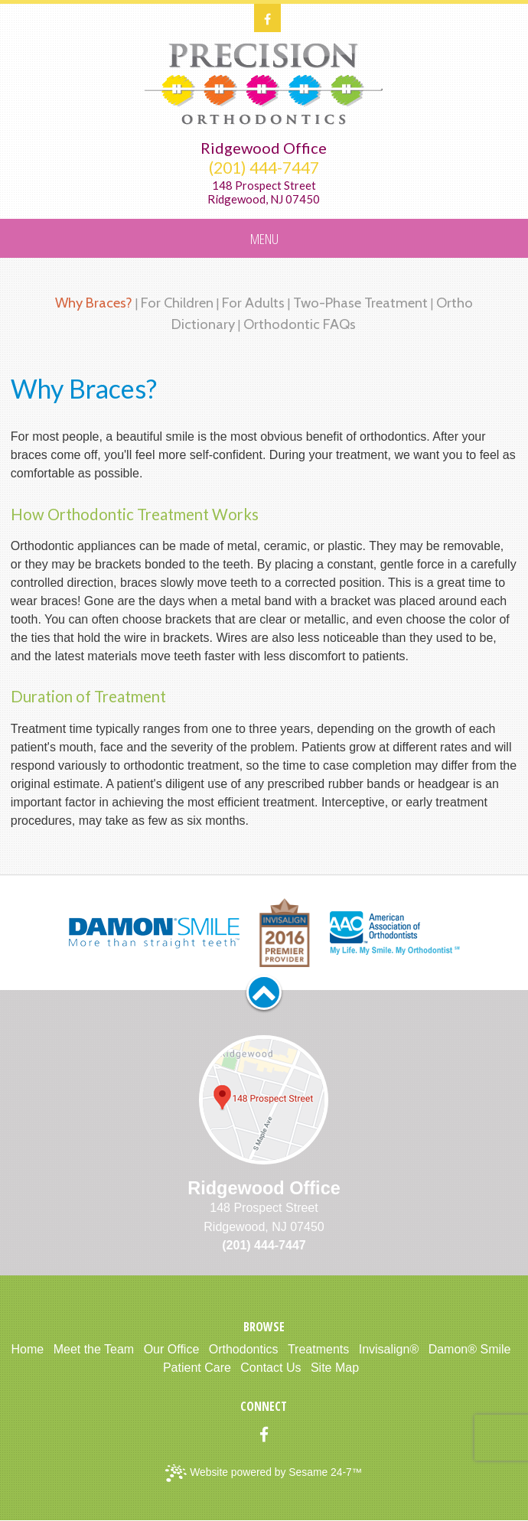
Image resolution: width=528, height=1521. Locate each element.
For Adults (253, 302)
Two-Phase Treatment (360, 302)
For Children (177, 302)
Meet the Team (94, 1349)
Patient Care (197, 1367)
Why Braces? (93, 302)
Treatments (318, 1349)
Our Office (172, 1349)
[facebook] (267, 18)
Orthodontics (244, 1349)
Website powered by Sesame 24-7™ (263, 1473)
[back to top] (264, 992)
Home (27, 1349)
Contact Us (270, 1367)
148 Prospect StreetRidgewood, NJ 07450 (263, 192)
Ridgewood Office (263, 147)
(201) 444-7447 (264, 168)
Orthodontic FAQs (299, 324)
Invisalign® (389, 1349)
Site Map (335, 1367)
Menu (264, 238)
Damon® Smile (470, 1349)
